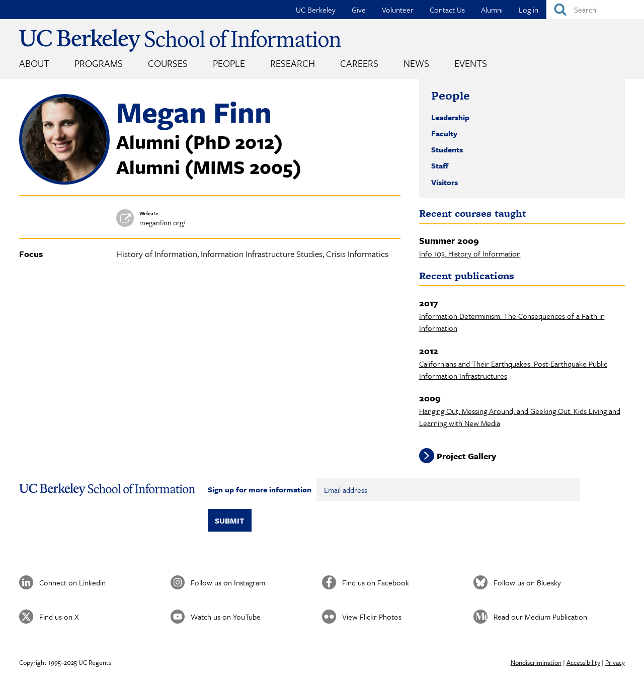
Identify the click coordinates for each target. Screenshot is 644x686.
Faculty (444, 133)
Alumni (492, 9)
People (229, 63)
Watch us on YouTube (226, 616)
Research (292, 63)
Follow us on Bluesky (527, 582)
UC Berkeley (316, 9)
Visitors (444, 182)
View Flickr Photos (371, 616)
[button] (64, 181)
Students (447, 149)
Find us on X (59, 616)
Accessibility (583, 662)
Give (359, 9)
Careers (359, 63)
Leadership (450, 117)
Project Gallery (466, 456)
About (34, 63)
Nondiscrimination (536, 662)
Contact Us (447, 9)
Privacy (615, 662)
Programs (98, 63)
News (416, 63)
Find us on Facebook (375, 582)
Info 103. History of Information (470, 253)
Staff (439, 165)
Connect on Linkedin (72, 582)
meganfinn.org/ (162, 222)
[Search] (595, 9)
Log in (528, 9)
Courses (168, 63)
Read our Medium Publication (540, 616)
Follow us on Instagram (228, 582)
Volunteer (398, 9)
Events (470, 63)
